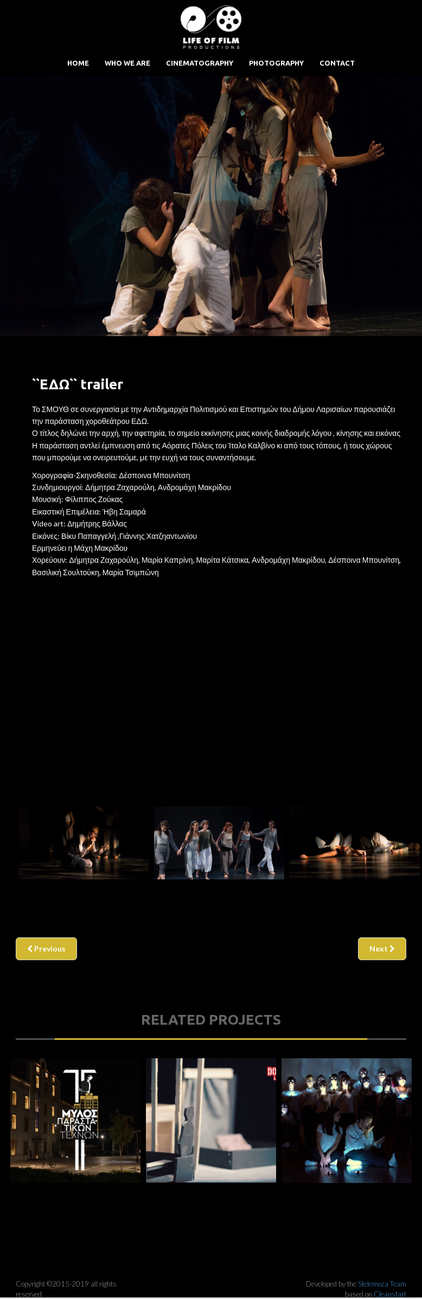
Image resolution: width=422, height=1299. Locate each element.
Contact (337, 63)
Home (78, 63)
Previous (46, 948)
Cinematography (199, 63)
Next (382, 948)
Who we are (127, 63)
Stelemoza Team (382, 1283)
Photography (276, 63)
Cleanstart (390, 1294)
